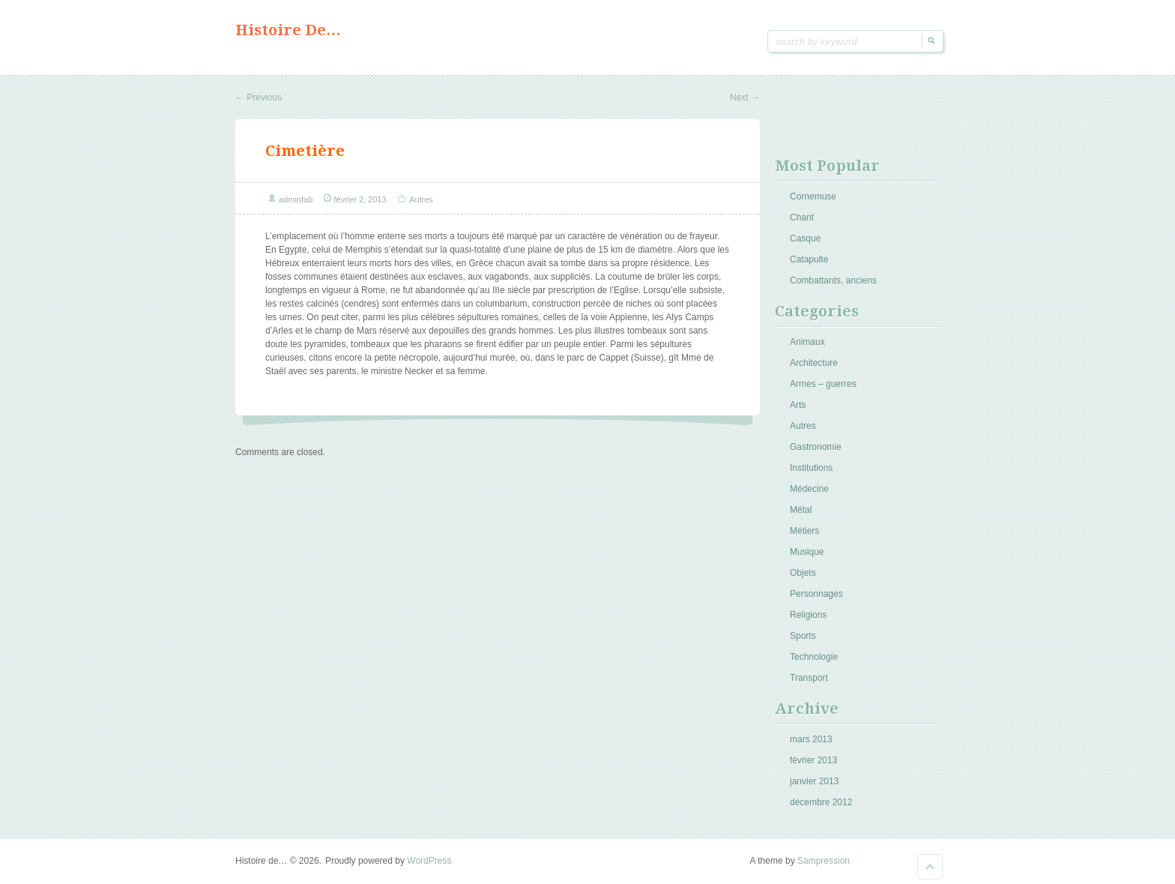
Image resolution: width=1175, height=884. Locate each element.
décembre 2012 (821, 802)
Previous (258, 97)
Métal (801, 510)
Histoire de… (288, 30)
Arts (798, 405)
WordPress (429, 861)
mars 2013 (811, 739)
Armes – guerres (823, 384)
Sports (803, 636)
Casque (805, 238)
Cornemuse (813, 196)
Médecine (809, 489)
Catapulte (809, 259)
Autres (421, 199)
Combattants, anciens (833, 280)
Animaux (807, 342)
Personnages (816, 594)
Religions (808, 615)
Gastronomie (816, 447)
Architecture (814, 363)
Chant (802, 217)
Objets (803, 573)
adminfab (295, 199)
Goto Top (930, 867)
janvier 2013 (814, 781)
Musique (807, 552)
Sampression (823, 861)
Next (745, 97)
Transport (809, 678)
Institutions (811, 468)
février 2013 (813, 760)
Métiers (804, 531)
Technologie (814, 657)
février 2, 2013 (359, 199)
